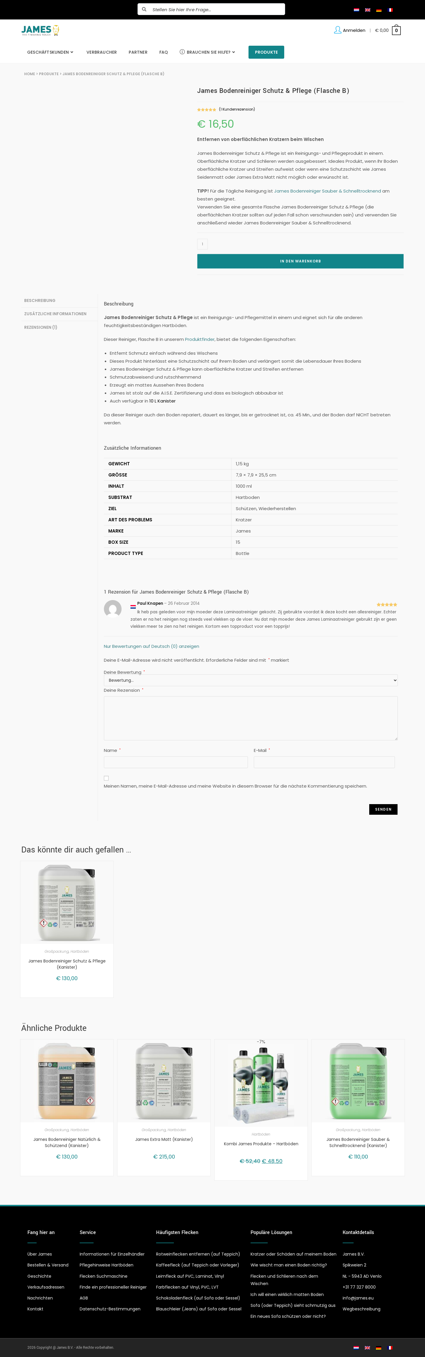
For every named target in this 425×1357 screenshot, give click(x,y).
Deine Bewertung (124, 672)
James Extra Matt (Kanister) (164, 1139)
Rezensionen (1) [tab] (40, 326)
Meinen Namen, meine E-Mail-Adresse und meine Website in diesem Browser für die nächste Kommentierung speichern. (235, 786)
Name (112, 750)
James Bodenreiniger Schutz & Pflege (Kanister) (67, 964)
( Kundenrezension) (237, 109)
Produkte (49, 73)
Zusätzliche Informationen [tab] (55, 313)
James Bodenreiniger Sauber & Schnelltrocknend (327, 191)
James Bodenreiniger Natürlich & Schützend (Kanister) (67, 1142)
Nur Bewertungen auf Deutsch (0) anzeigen (151, 646)
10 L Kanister (162, 401)
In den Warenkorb (300, 261)
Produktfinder (200, 339)
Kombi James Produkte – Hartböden (261, 1144)
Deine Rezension (123, 690)
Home (29, 73)
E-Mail (262, 750)
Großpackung (57, 951)
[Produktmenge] (202, 244)
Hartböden (80, 951)
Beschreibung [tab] (39, 300)
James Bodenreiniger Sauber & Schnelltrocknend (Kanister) (358, 1142)
